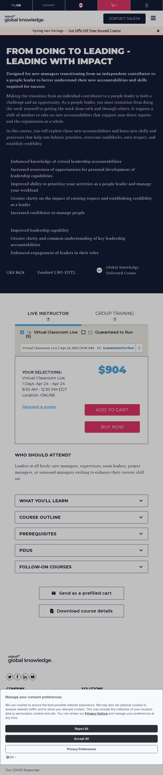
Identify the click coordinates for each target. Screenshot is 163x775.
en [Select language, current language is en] (11, 757)
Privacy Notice (96, 713)
